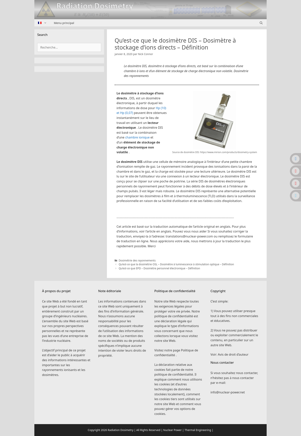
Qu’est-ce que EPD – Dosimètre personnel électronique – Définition (159, 268)
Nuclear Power (172, 430)
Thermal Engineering (197, 430)
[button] (187, 211)
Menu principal (64, 23)
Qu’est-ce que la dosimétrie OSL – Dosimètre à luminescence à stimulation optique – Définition (176, 264)
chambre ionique (137, 137)
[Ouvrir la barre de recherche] (261, 22)
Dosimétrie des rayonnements (137, 260)
